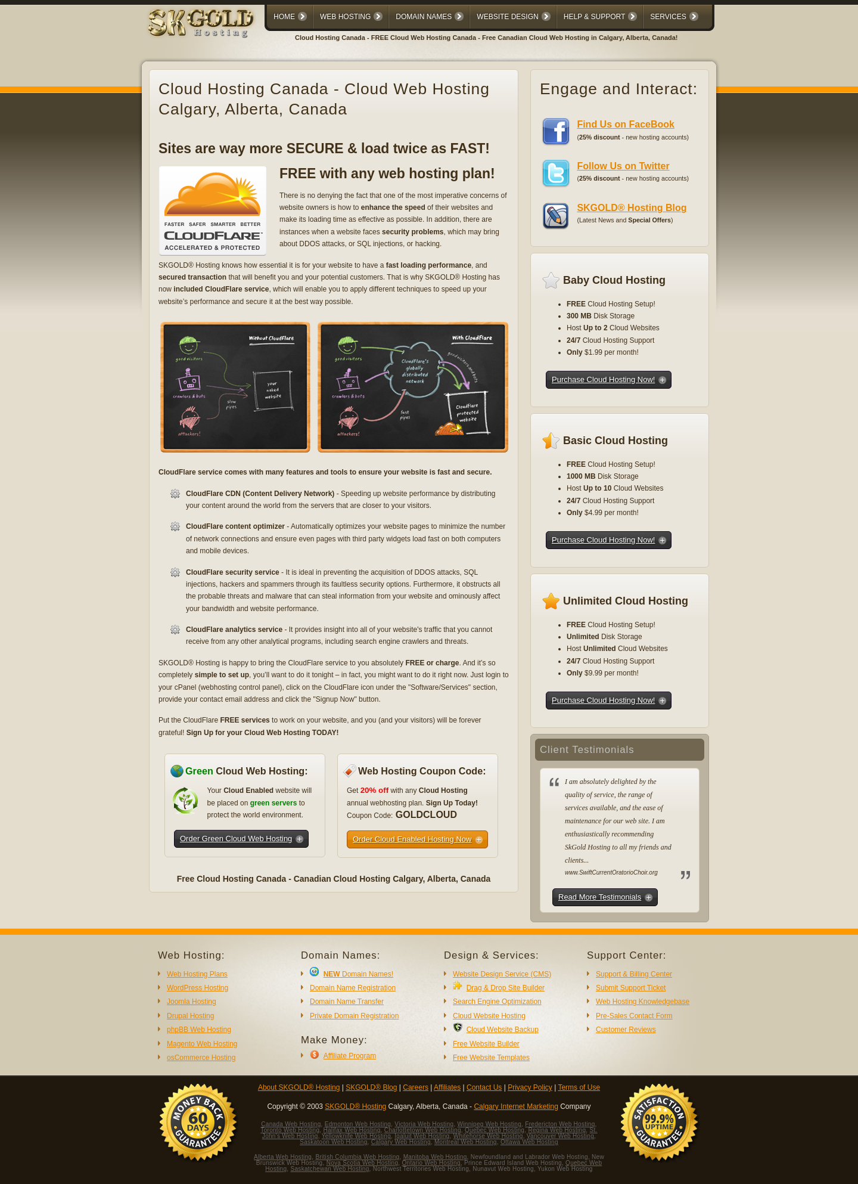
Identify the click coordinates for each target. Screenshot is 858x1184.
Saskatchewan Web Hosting (330, 1169)
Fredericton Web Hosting (560, 1124)
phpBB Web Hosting (199, 1029)
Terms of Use (579, 1087)
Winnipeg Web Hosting (490, 1124)
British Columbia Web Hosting (357, 1157)
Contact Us (484, 1087)
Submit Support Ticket (631, 988)
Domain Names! (358, 974)
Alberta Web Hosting (283, 1157)
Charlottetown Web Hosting (422, 1130)
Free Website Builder (486, 1044)
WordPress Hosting (197, 988)
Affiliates (447, 1087)
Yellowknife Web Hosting (356, 1136)
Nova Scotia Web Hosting (363, 1163)
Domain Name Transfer (347, 1001)
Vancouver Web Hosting (560, 1136)
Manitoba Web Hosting (435, 1157)
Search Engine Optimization (497, 1001)
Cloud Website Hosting (489, 1016)
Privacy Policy (530, 1087)
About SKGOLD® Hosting (299, 1087)
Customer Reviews (626, 1029)
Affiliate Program (350, 1056)
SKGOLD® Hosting (355, 1106)
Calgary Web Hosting (401, 1142)
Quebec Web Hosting (494, 1130)
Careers (415, 1087)
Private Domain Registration (354, 1016)
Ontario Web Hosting (431, 1163)
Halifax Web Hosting (351, 1130)
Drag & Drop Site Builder (506, 988)
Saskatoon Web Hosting (333, 1142)
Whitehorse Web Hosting (488, 1136)
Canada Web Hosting (291, 1124)
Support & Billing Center (634, 974)
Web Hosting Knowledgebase (642, 1001)
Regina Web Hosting (557, 1130)
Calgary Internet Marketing (516, 1106)
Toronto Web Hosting (289, 1130)
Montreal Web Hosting (465, 1142)
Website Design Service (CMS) (502, 974)
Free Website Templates (491, 1057)
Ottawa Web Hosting (529, 1142)
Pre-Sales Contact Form (634, 1016)
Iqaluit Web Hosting (421, 1136)
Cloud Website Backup (503, 1029)
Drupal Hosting (190, 1016)
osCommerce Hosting (201, 1057)
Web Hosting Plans (197, 974)
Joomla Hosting (191, 1001)
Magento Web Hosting (202, 1044)
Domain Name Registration (353, 988)
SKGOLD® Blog (371, 1087)
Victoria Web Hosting (423, 1124)
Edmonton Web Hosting (358, 1124)
